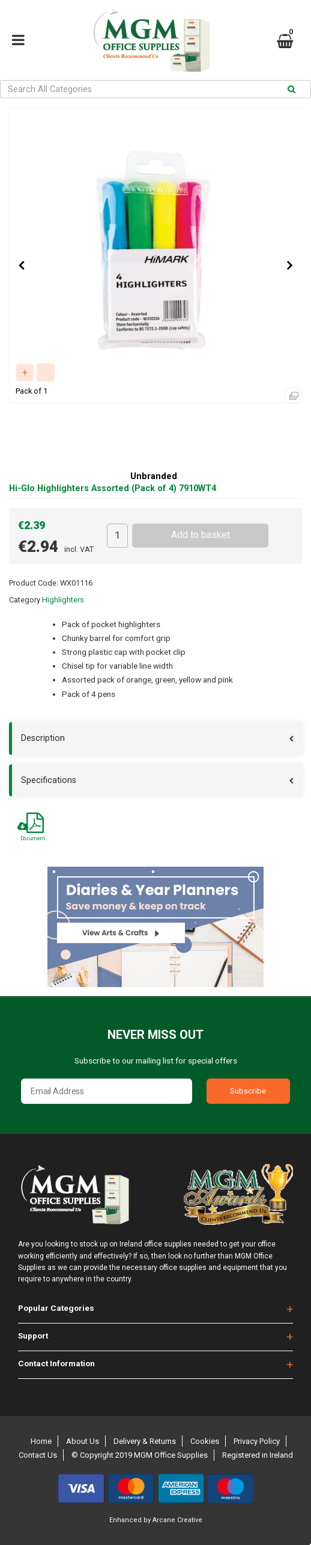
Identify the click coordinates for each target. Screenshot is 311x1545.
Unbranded (153, 476)
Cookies (204, 1441)
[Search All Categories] (155, 89)
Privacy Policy (257, 1441)
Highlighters (63, 599)
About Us (82, 1441)
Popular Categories (56, 1308)
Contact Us (38, 1455)
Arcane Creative (177, 1520)
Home (41, 1441)
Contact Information (56, 1363)
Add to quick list (24, 372)
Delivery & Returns (144, 1441)
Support (33, 1335)
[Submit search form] (291, 89)
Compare (46, 373)
